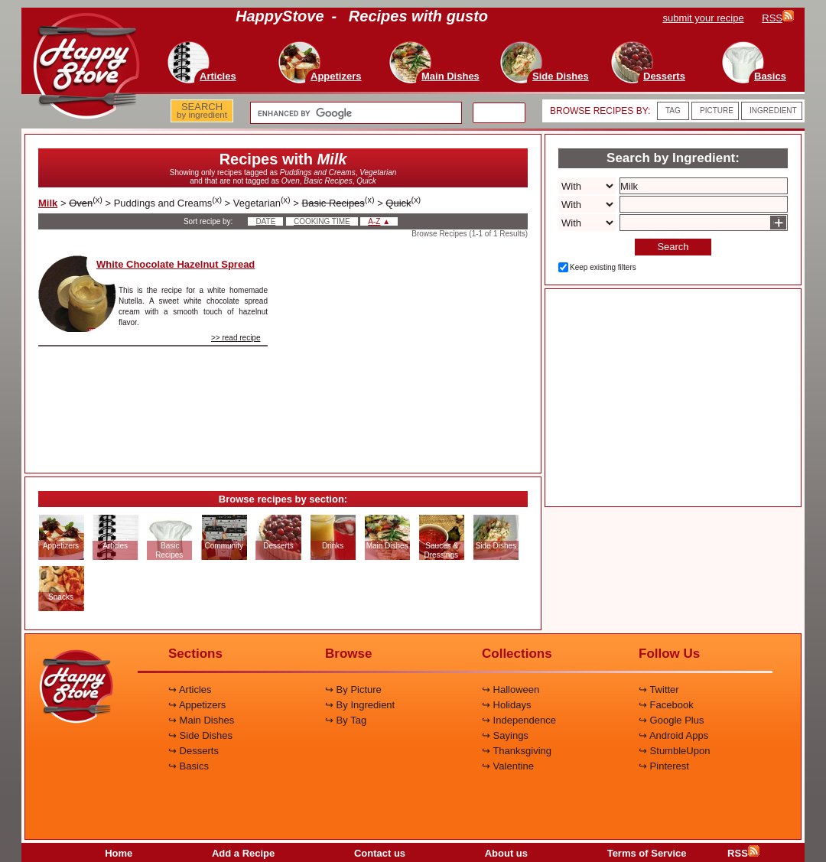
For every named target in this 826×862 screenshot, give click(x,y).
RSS (743, 853)
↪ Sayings (505, 735)
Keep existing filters (603, 267)
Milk (47, 203)
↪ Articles (190, 689)
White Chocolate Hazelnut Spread (175, 264)
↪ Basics (188, 766)
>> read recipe (236, 337)
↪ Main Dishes (201, 720)
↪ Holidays (506, 705)
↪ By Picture (353, 689)
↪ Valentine (508, 766)
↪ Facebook (666, 705)
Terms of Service (647, 853)
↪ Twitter (659, 689)
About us (506, 853)
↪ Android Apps (673, 735)
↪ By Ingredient (360, 705)
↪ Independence (519, 720)
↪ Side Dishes (200, 735)
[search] (354, 113)
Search (672, 246)
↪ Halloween (510, 689)
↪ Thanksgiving (516, 750)
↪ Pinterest (664, 766)
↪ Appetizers (197, 705)
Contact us (379, 853)
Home (118, 853)
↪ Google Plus (671, 720)
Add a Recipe (243, 853)
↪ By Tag (345, 720)
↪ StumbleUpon (674, 750)
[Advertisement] (410, 351)
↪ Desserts (193, 750)
